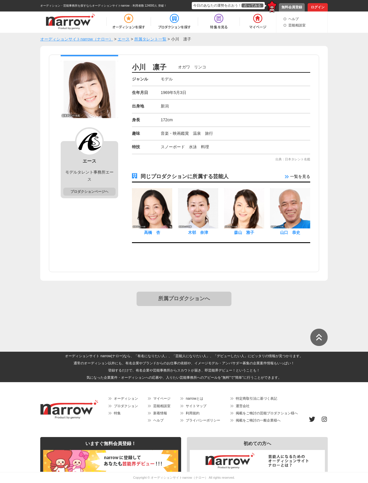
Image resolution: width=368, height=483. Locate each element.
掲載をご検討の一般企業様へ (258, 420)
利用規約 (193, 413)
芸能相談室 (297, 25)
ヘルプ (293, 19)
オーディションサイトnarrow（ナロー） (179, 477)
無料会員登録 (291, 7)
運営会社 (243, 406)
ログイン (318, 7)
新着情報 (160, 413)
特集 (117, 413)
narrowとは (194, 399)
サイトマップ (196, 406)
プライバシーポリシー (203, 420)
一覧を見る (297, 176)
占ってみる (252, 5)
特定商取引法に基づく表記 (256, 399)
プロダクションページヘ (89, 192)
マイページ (161, 399)
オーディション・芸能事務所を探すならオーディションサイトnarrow (85, 5)
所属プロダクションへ (184, 298)
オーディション (126, 399)
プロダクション (126, 406)
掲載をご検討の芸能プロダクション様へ (267, 413)
